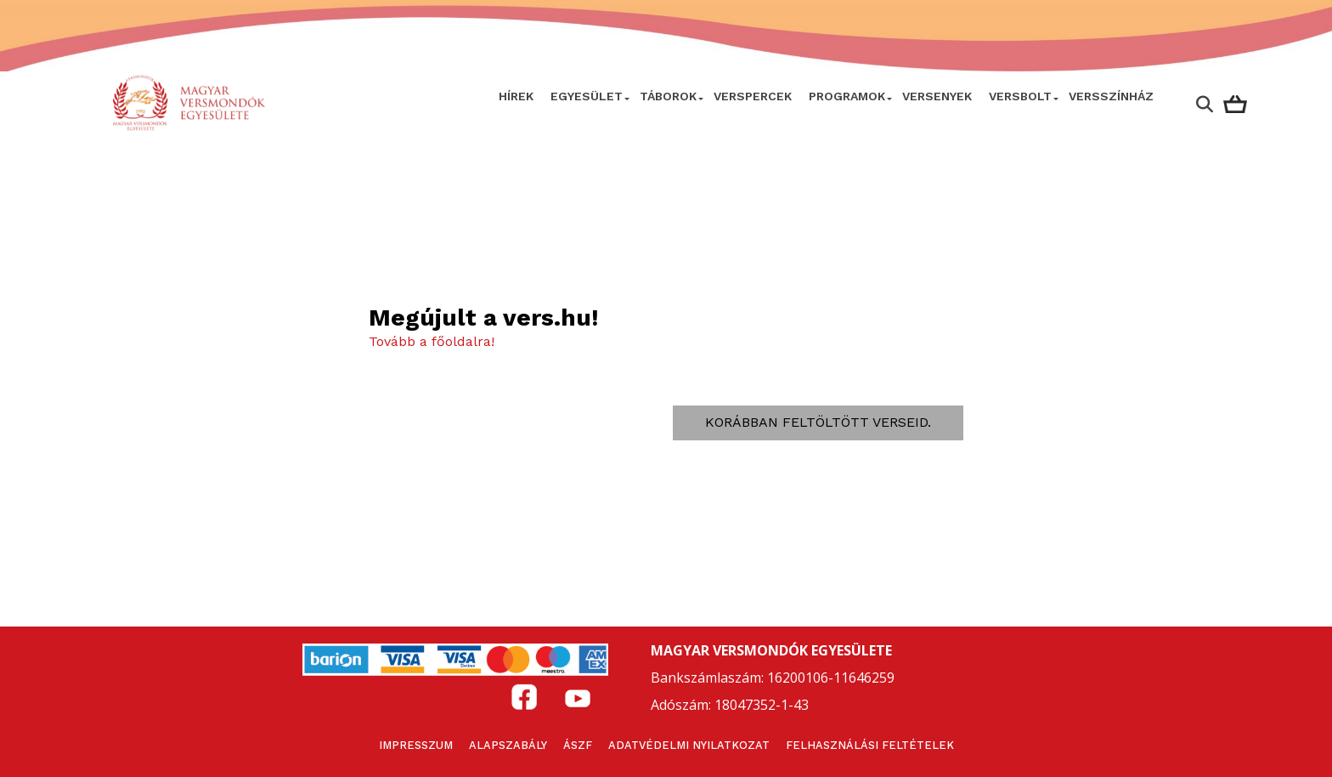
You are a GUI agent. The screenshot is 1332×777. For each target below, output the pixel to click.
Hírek (516, 96)
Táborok (668, 96)
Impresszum (416, 745)
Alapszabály (508, 745)
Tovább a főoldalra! (431, 341)
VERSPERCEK (753, 96)
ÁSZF (577, 745)
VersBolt (1020, 96)
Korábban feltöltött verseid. (818, 422)
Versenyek (937, 96)
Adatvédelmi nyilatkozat (689, 745)
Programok (847, 96)
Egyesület (586, 96)
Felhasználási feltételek (870, 745)
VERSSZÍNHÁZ (1111, 96)
